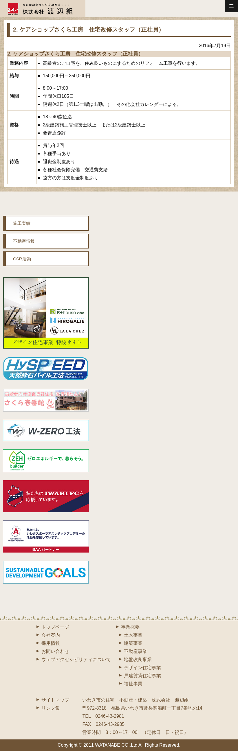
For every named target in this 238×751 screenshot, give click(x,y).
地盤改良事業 (138, 659)
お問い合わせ (55, 651)
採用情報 (50, 643)
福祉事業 (133, 683)
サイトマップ (55, 699)
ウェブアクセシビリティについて (76, 659)
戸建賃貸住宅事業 (142, 675)
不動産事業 (135, 651)
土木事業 (133, 635)
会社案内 (50, 635)
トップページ (55, 627)
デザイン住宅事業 (142, 667)
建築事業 (133, 643)
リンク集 (50, 708)
